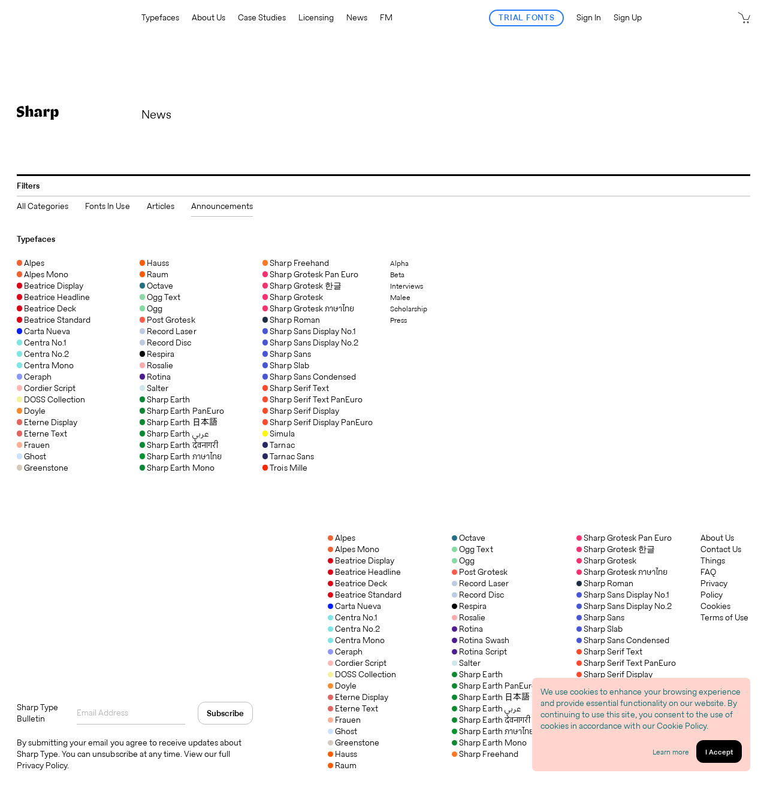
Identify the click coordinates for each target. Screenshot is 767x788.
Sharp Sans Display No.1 (623, 595)
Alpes (341, 538)
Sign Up (628, 17)
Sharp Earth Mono (489, 742)
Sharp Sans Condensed (623, 640)
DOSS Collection (362, 674)
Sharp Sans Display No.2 (624, 606)
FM (386, 17)
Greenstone (353, 742)
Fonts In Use (107, 206)
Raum (342, 765)
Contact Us (720, 549)
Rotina (467, 629)
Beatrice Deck (357, 583)
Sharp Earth (477, 674)
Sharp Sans (600, 617)
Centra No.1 (353, 617)
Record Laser (480, 583)
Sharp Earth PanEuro (494, 686)
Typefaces (160, 17)
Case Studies (262, 17)
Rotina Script (479, 651)
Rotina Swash (480, 640)
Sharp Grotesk (606, 560)
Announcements (222, 206)
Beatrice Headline (364, 572)
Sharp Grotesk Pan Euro (624, 538)
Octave (468, 538)
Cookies (715, 606)
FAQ (708, 572)
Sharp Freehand (485, 754)
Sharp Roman (604, 583)
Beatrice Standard (364, 595)
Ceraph (345, 651)
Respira (469, 606)
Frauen (344, 720)
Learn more (671, 752)
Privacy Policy (713, 589)
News (356, 17)
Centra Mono (356, 640)
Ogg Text (472, 549)
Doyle (342, 686)
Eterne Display (358, 697)
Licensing (316, 17)
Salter (466, 663)
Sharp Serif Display (614, 674)
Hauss (342, 754)
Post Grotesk (479, 572)
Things (712, 560)
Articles (160, 206)
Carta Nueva (354, 606)
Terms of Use (724, 617)
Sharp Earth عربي (486, 708)
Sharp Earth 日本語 (490, 697)
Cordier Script (357, 663)
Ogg (463, 560)
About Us (208, 17)
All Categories (42, 206)
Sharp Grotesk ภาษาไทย (622, 572)
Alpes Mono (353, 549)
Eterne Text (353, 708)
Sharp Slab (599, 629)
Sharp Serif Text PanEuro (626, 663)
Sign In (588, 17)
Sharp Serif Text (609, 651)
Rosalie (468, 617)
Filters (28, 186)
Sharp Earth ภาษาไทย (493, 731)
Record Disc (477, 595)
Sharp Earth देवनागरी (491, 720)
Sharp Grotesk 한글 (615, 549)
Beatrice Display (361, 560)
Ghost (342, 731)
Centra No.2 (354, 629)
